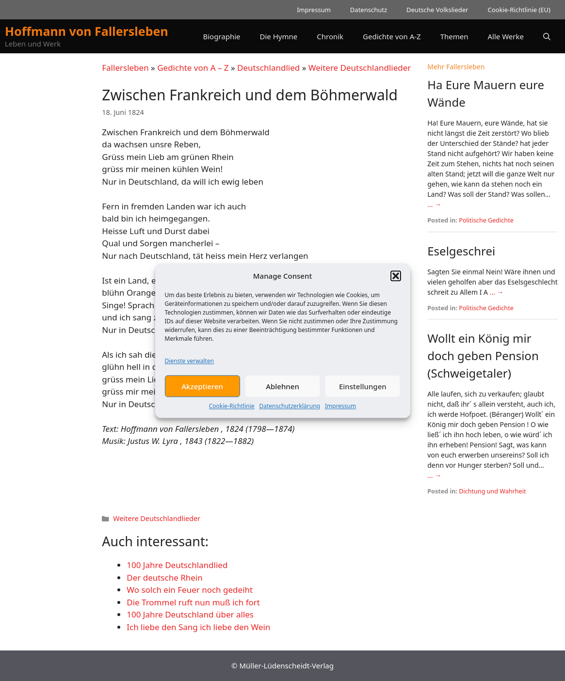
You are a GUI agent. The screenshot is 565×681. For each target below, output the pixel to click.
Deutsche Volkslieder (437, 9)
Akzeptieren (202, 389)
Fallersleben (125, 67)
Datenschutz (368, 9)
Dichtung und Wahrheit (492, 491)
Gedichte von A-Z (392, 36)
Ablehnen (282, 389)
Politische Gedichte (486, 220)
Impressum (340, 409)
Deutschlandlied (268, 67)
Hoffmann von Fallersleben (86, 31)
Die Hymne (279, 36)
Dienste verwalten (189, 364)
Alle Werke (506, 36)
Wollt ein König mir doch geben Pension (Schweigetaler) (482, 355)
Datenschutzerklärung (289, 409)
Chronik (330, 36)
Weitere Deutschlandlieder (359, 67)
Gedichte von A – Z (192, 67)
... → (434, 204)
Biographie (221, 36)
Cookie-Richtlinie (232, 409)
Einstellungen (363, 389)
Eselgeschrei (461, 251)
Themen (454, 36)
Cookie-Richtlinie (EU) (518, 9)
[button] (396, 279)
